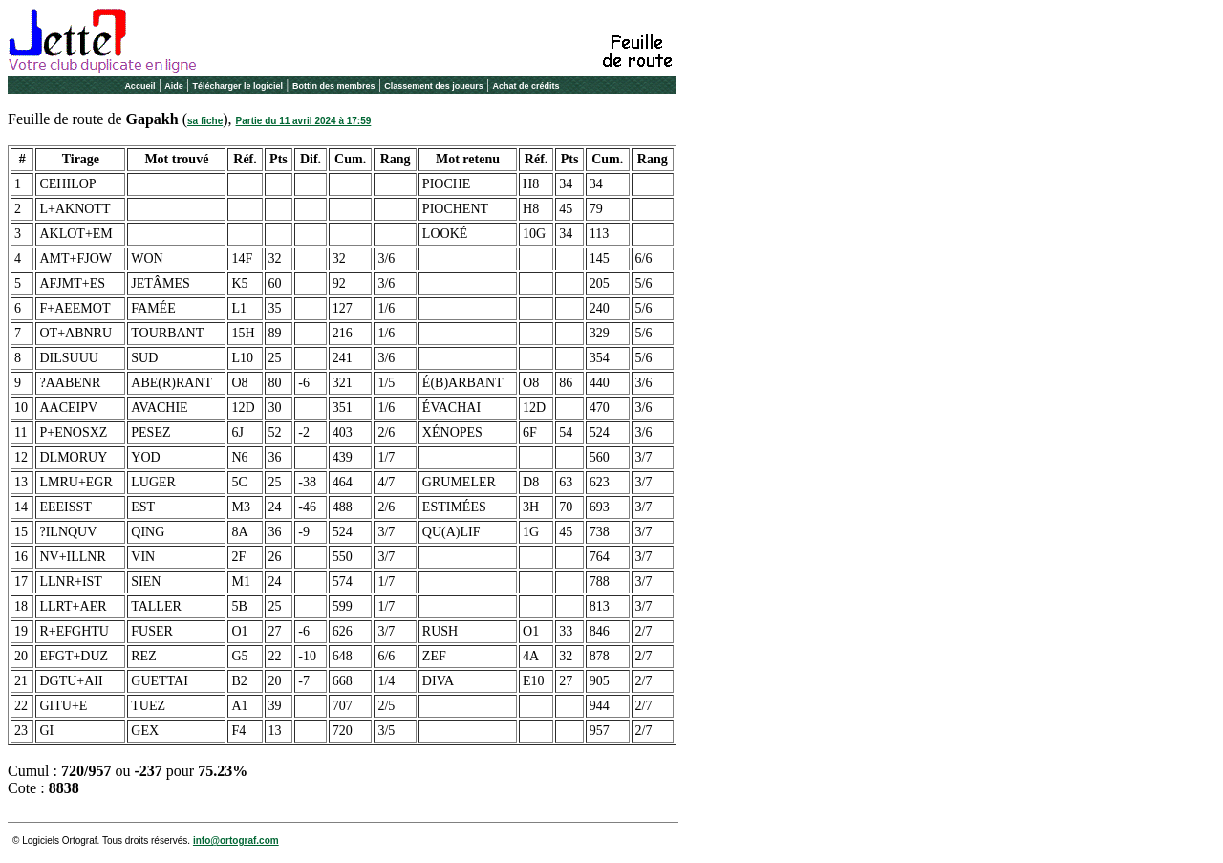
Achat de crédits (526, 86)
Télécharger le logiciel (238, 86)
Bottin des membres (333, 86)
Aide (173, 86)
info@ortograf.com (236, 840)
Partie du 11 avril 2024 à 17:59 (304, 121)
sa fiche (205, 121)
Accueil (139, 86)
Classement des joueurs (433, 86)
